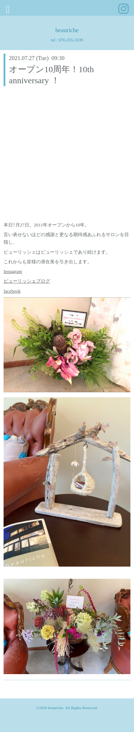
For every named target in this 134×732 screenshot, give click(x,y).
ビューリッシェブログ (27, 281)
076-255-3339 (71, 40)
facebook (12, 291)
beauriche (67, 30)
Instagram (13, 271)
